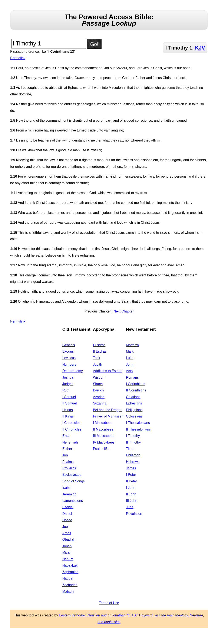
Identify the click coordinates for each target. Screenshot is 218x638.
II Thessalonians (138, 429)
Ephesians (134, 403)
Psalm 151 (101, 449)
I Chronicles (71, 423)
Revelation (134, 513)
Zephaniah (70, 572)
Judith (97, 364)
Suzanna (99, 403)
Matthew (132, 345)
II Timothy (133, 442)
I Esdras (99, 345)
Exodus (68, 351)
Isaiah (67, 487)
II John (131, 494)
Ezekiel (67, 507)
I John (130, 487)
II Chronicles (71, 429)
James (131, 468)
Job (65, 455)
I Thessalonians (138, 423)
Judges (67, 384)
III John (131, 500)
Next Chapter (123, 311)
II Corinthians (136, 390)
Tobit (96, 358)
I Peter (131, 474)
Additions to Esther (107, 371)
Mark (130, 351)
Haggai (67, 578)
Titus (129, 449)
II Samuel (69, 403)
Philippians (134, 410)
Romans (132, 377)
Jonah (67, 546)
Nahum (67, 559)
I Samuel (69, 397)
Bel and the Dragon (107, 410)
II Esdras (99, 351)
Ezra (65, 436)
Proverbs (69, 468)
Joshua (67, 377)
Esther (67, 449)
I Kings (67, 410)
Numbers (69, 364)
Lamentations (72, 500)
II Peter (131, 481)
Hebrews (132, 462)
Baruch (98, 390)
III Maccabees (103, 436)
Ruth (66, 390)
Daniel (67, 513)
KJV (200, 48)
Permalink (17, 58)
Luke (129, 358)
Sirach (98, 384)
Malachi (68, 591)
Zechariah (69, 585)
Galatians (133, 397)
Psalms (67, 462)
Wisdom (99, 377)
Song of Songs (73, 481)
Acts (129, 371)
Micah (67, 552)
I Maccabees (102, 423)
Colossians (134, 416)
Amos (66, 533)
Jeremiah (69, 494)
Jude (129, 507)
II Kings (68, 416)
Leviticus (69, 358)
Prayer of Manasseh (108, 416)
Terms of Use (109, 603)
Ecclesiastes (71, 474)
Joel (65, 527)
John (129, 364)
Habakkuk (69, 565)
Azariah (99, 397)
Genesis (68, 345)
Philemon (133, 455)
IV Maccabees (104, 442)
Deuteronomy (72, 371)
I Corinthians (135, 384)
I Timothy (133, 436)
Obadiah (68, 539)
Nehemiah (70, 442)
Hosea (67, 520)
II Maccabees (103, 429)
